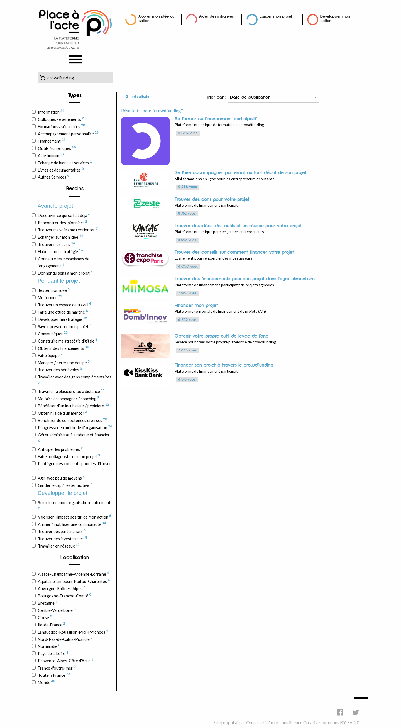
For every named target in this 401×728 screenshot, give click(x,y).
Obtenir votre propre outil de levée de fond (221, 336)
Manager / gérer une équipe (64, 362)
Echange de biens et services (65, 162)
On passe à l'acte (262, 722)
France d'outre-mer (56, 667)
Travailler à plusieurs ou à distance (71, 391)
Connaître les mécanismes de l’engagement (63, 262)
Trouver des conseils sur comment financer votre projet (234, 252)
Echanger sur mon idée (60, 237)
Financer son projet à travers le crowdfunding (224, 365)
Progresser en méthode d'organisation (75, 427)
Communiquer (53, 333)
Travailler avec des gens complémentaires (74, 380)
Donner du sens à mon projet (65, 273)
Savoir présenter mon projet (64, 326)
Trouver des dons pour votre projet (212, 199)
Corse (45, 617)
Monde (46, 682)
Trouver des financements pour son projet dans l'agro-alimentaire (245, 279)
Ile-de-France (51, 624)
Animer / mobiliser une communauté (72, 524)
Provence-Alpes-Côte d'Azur (65, 660)
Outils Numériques (57, 148)
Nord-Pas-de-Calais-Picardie (65, 639)
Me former (50, 297)
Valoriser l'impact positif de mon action (74, 516)
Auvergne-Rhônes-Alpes (61, 588)
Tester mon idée (54, 290)
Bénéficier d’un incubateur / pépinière (73, 405)
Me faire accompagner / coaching (68, 398)
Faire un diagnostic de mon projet (69, 456)
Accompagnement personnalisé (68, 133)
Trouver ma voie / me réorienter (68, 229)
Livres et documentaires (61, 169)
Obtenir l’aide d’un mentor (62, 413)
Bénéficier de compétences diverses (72, 420)
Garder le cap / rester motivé (65, 485)
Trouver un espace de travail (64, 304)
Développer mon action (335, 18)
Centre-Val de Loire (56, 610)
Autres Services (53, 177)
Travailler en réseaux (58, 545)
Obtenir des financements (63, 348)
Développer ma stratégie (62, 319)
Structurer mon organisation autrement (74, 505)
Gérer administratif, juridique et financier (74, 438)
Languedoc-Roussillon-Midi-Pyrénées (73, 631)
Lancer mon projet (276, 16)
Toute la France (54, 675)
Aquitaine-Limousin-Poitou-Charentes (74, 581)
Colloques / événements (61, 119)
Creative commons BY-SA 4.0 (331, 722)
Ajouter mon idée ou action (156, 18)
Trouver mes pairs (56, 244)
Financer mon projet (196, 305)
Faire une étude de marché (63, 311)
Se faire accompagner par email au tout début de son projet (241, 172)
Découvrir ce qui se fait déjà (64, 215)
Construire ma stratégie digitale (67, 340)
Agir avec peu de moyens (61, 478)
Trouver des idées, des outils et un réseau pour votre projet (238, 226)
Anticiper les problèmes (60, 449)
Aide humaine (51, 155)
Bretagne (47, 602)
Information (51, 111)
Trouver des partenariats (61, 531)
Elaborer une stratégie (60, 251)
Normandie (49, 646)
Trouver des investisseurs (62, 538)
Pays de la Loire (53, 653)
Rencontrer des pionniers (62, 222)
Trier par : (262, 97)
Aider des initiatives (216, 16)
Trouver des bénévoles (60, 369)
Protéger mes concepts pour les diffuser (74, 466)
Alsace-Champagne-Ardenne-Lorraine (73, 573)
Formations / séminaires (61, 126)
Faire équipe (50, 355)
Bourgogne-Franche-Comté (64, 595)
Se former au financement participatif (216, 119)
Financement (51, 140)
